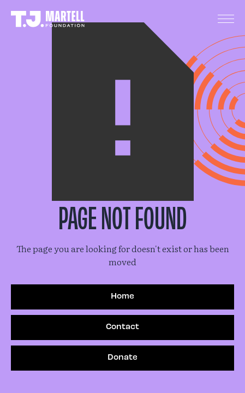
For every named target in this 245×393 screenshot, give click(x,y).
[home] (48, 19)
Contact (122, 326)
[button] (226, 19)
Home (122, 295)
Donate (122, 356)
